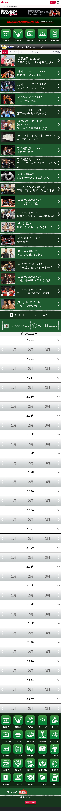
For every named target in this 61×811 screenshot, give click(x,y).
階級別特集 (42, 740)
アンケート (18, 783)
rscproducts (45, 52)
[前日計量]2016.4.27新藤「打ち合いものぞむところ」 (35, 227)
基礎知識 (6, 783)
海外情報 (54, 769)
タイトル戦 (30, 740)
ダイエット (24, 52)
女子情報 (35, 52)
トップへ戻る (14, 792)
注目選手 (54, 755)
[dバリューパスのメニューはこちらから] (58, 2)
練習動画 (30, 40)
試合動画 (6, 755)
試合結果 (18, 40)
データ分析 (54, 40)
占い (54, 783)
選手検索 (54, 726)
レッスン (42, 783)
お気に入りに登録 (30, 802)
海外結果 (18, 769)
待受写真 (30, 755)
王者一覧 (18, 740)
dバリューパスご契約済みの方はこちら (10, 6)
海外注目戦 (42, 769)
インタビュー (54, 740)
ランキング (42, 40)
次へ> (46, 314)
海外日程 (6, 769)
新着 (4, 52)
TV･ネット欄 (6, 740)
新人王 (30, 726)
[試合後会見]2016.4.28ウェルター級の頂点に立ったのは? (36, 163)
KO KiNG (13, 52)
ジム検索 (42, 755)
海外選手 (30, 769)
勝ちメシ (30, 783)
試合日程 (6, 40)
